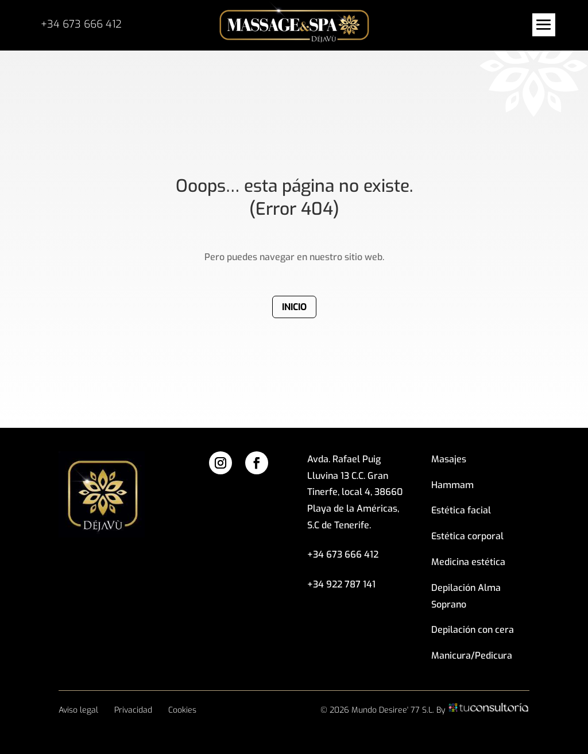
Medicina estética (468, 562)
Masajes (448, 459)
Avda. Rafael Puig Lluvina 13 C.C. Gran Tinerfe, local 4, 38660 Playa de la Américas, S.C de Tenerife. (355, 492)
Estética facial (461, 510)
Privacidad (133, 710)
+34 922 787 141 (341, 584)
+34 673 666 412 (81, 24)
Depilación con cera (472, 630)
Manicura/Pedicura (471, 655)
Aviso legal (78, 710)
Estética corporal (467, 536)
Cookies (182, 710)
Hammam (452, 485)
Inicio (294, 307)
